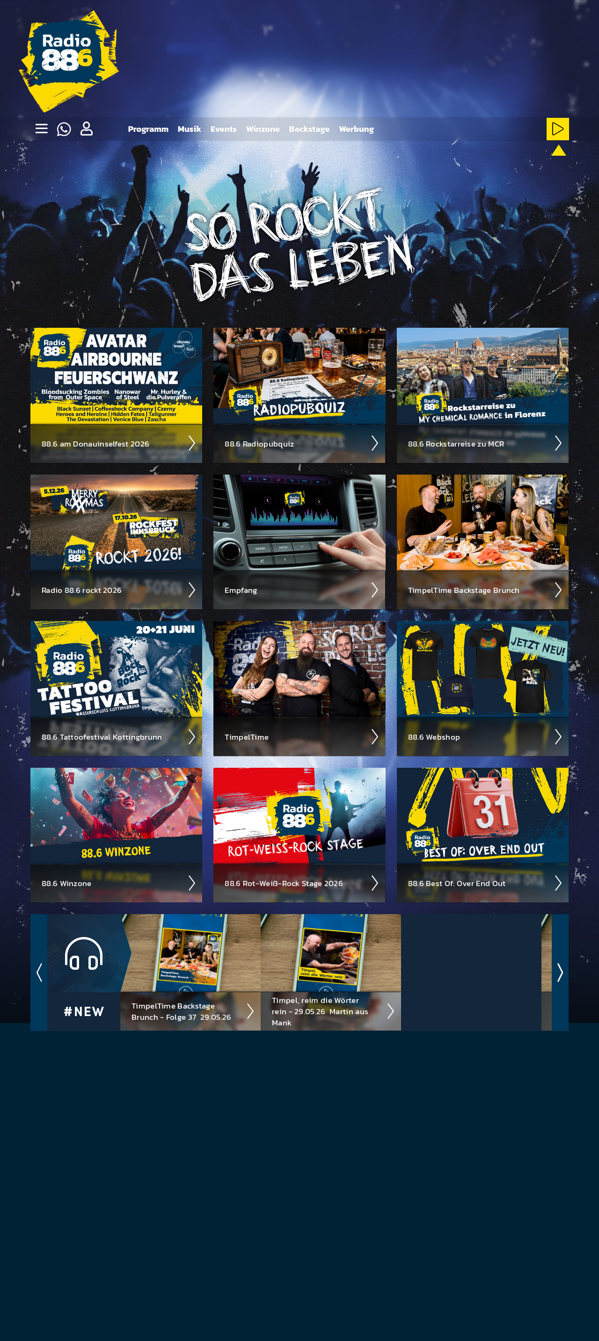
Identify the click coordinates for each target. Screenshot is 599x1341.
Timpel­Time (302, 736)
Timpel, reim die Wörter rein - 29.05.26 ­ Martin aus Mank (333, 1011)
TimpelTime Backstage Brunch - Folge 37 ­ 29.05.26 (193, 1011)
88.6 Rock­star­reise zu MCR (485, 443)
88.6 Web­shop (485, 736)
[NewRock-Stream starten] (500, 164)
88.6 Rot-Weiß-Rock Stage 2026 (302, 883)
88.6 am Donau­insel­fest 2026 (119, 443)
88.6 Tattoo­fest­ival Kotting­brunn (119, 736)
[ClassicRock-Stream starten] (528, 164)
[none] (41, 129)
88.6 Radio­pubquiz (302, 443)
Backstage (309, 129)
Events (224, 129)
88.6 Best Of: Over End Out (485, 883)
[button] (86, 129)
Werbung (356, 129)
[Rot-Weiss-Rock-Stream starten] (472, 164)
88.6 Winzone (119, 883)
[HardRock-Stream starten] (443, 164)
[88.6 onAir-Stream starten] (556, 163)
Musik (189, 129)
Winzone (263, 129)
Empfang (302, 589)
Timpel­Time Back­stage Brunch (485, 589)
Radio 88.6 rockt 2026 (119, 589)
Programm (148, 129)
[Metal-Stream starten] (415, 164)
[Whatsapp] (63, 129)
